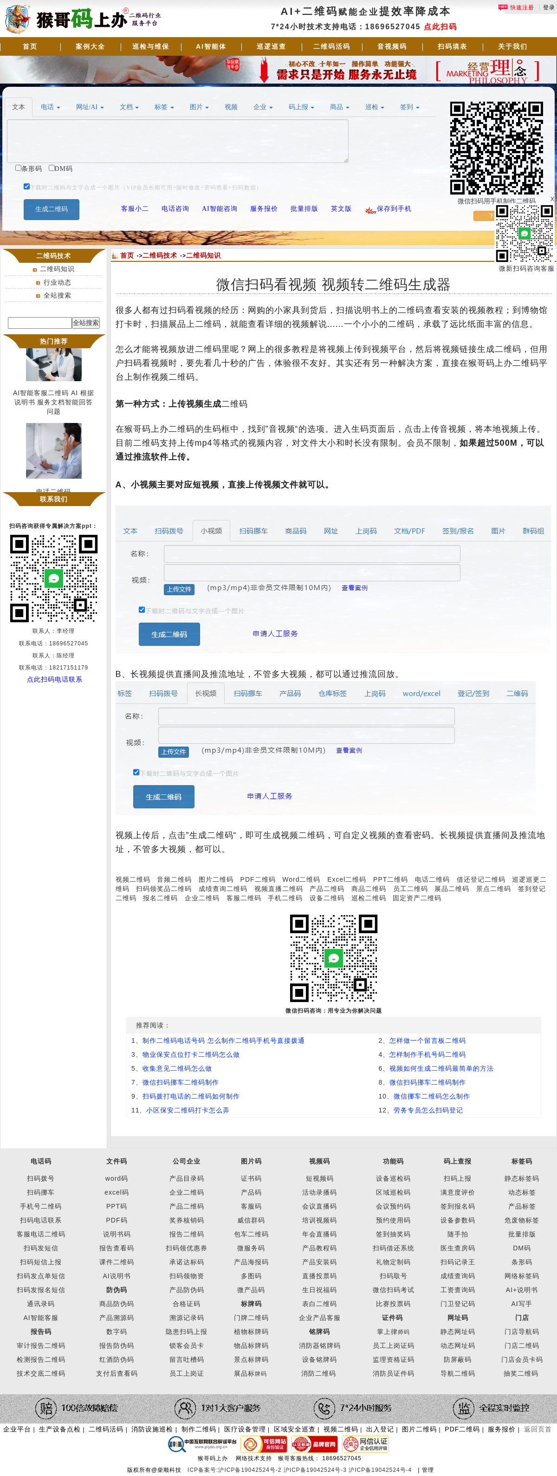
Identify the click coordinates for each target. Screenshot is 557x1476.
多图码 (251, 1276)
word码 (116, 1178)
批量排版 (522, 1234)
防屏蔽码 (458, 1359)
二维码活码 (331, 46)
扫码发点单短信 (41, 1276)
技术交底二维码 (41, 1373)
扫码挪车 (41, 1192)
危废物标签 (522, 1220)
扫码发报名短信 (41, 1290)
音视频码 (392, 46)
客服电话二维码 (41, 1234)
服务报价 (502, 1429)
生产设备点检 (60, 1429)
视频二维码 (133, 879)
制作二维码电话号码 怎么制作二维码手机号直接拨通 (223, 1040)
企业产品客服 (320, 1317)
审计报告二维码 (41, 1345)
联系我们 (54, 499)
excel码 (116, 1192)
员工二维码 (410, 888)
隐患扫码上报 (186, 1331)
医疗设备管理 (245, 1429)
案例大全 (90, 46)
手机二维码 (285, 898)
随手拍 (457, 1234)
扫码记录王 (457, 1262)
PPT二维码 (390, 879)
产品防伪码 (186, 1290)
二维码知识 (57, 269)
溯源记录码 (186, 1317)
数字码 (116, 1331)
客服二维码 (244, 898)
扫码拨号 (41, 1178)
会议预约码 (393, 1206)
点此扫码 (440, 27)
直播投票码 (319, 1276)
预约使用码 (393, 1220)
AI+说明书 (522, 1290)
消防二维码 (318, 1373)
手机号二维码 (41, 1206)
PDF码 (117, 1220)
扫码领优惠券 (186, 1248)
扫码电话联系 (41, 1220)
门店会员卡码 (522, 1359)
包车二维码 (251, 1234)
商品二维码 (368, 888)
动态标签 (522, 1192)
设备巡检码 (393, 1178)
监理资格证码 (394, 1359)
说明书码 (117, 1234)
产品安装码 (319, 1262)
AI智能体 (211, 46)
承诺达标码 (186, 1262)
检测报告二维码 (41, 1359)
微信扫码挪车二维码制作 (180, 1082)
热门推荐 (54, 341)
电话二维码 (432, 879)
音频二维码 (174, 879)
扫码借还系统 (394, 1248)
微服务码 (251, 1248)
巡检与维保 (150, 46)
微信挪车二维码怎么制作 (432, 1096)
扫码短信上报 (41, 1262)
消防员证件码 (394, 1373)
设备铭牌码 (319, 1359)
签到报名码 (457, 1206)
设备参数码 (457, 1220)
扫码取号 (394, 1276)
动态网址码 (457, 1345)
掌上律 (387, 1331)
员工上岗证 (186, 1373)
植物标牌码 (251, 1331)
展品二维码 (451, 888)
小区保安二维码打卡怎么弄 (188, 1110)
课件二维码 (116, 1262)
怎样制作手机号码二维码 (427, 1054)
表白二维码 (319, 1303)
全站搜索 (57, 295)
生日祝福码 (319, 1290)
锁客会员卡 (186, 1345)
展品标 (250, 1373)
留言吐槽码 (186, 1359)
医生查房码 (457, 1248)
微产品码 (251, 1290)
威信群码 (251, 1220)
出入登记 (380, 1429)
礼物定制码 (393, 1262)
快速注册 (516, 7)
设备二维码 (327, 898)
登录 (549, 7)
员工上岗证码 (394, 1345)
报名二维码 (160, 898)
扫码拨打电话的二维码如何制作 (191, 1096)
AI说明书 (116, 1276)
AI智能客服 (40, 1317)
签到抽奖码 (393, 1234)
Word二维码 (301, 879)
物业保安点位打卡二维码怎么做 (191, 1054)
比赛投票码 (393, 1303)
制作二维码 (198, 1429)
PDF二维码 (258, 879)
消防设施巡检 (152, 1429)
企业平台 (17, 1429)
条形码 (522, 1262)
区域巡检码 (393, 1192)
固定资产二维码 (418, 898)
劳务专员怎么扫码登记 (428, 1110)
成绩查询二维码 (223, 888)
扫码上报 (458, 1178)
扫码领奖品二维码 (164, 888)
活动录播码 (319, 1192)
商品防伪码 (116, 1303)
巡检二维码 (368, 898)
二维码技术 (159, 255)
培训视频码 (319, 1220)
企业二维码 (202, 898)
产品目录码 (186, 1178)
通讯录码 (41, 1303)
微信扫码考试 (394, 1290)
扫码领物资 (186, 1276)
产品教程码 (319, 1248)
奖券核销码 (186, 1220)
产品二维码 (327, 888)
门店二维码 (522, 1345)
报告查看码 (116, 1248)
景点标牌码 (251, 1359)
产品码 (251, 1192)
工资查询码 (457, 1290)
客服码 (251, 1206)
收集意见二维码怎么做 (177, 1068)
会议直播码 (319, 1206)
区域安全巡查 (295, 1429)
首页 (30, 46)
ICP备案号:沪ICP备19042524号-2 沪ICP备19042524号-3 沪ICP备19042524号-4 (301, 1470)
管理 (428, 1470)
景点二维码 (493, 888)
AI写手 (522, 1303)
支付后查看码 (117, 1373)
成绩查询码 (457, 1276)
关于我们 (513, 46)
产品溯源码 (116, 1317)
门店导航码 (522, 1331)
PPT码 (116, 1206)
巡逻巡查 (271, 46)
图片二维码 (216, 879)
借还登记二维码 (481, 879)
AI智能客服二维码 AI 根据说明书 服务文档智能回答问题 (53, 404)
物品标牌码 (251, 1345)
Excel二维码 (346, 879)
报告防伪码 (116, 1345)
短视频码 (320, 1178)
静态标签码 (522, 1178)
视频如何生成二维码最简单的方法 (441, 1068)
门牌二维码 (251, 1317)
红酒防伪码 (116, 1359)
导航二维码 (457, 1373)
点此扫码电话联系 (55, 679)
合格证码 (187, 1303)
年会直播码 (319, 1234)
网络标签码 (522, 1276)
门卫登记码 (457, 1303)
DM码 (522, 1248)
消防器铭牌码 (320, 1345)
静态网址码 (457, 1331)
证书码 (251, 1178)
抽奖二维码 (521, 1373)
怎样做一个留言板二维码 (427, 1040)
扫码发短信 (41, 1248)
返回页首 (538, 1429)
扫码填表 (452, 46)
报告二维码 (186, 1234)
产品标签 (522, 1206)
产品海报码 (251, 1262)
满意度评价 (457, 1192)
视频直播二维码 (278, 888)
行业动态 (57, 282)
